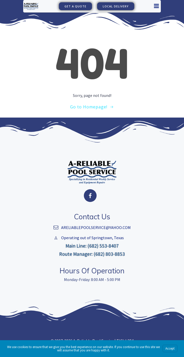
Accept (170, 348)
